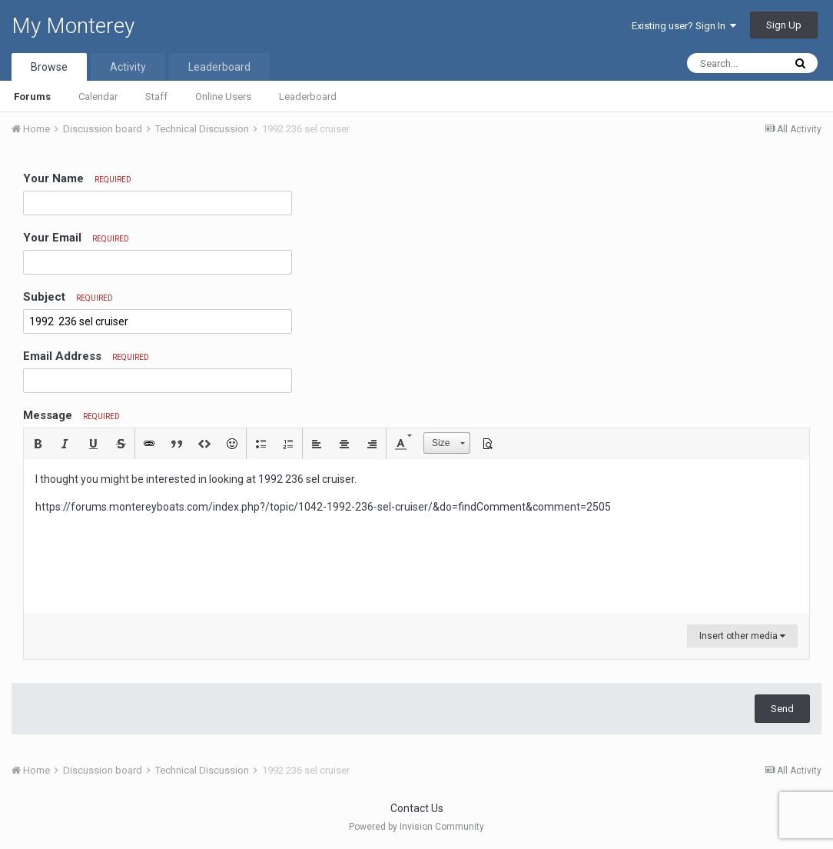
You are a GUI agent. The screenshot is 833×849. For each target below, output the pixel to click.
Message (71, 415)
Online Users (223, 96)
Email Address (86, 356)
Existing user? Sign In (684, 26)
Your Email (76, 238)
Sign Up (783, 25)
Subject (68, 297)
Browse (49, 67)
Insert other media (742, 636)
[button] (37, 443)
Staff (156, 96)
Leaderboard (308, 96)
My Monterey (73, 25)
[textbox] (416, 536)
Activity (128, 67)
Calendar (98, 96)
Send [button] (782, 708)
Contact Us (416, 808)
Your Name (77, 178)
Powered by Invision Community (416, 826)
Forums (32, 96)
